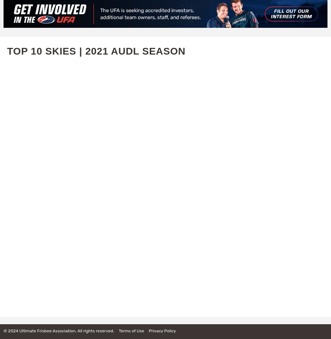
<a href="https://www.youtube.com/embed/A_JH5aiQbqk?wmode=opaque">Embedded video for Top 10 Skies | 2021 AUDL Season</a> (165, 184)
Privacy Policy (162, 330)
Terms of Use (131, 330)
